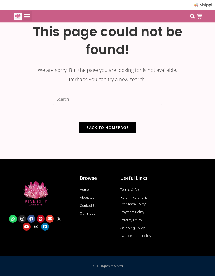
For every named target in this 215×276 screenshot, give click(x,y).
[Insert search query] (107, 99)
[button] (27, 16)
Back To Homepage (107, 127)
